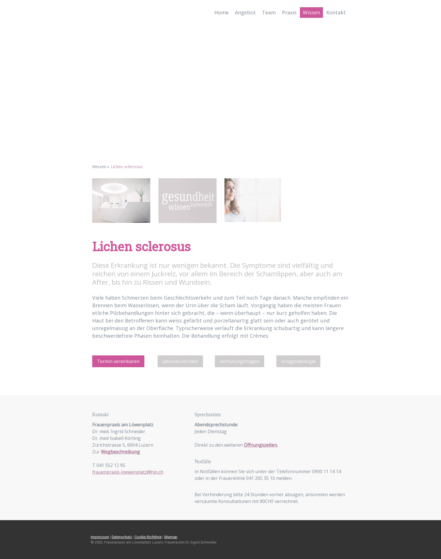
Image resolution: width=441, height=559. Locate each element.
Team (269, 12)
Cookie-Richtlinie (148, 537)
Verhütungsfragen (239, 361)
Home (221, 12)
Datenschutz (122, 537)
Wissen (311, 12)
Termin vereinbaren (118, 361)
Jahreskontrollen (180, 361)
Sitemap (170, 537)
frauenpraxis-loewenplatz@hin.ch (127, 472)
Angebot (245, 12)
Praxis (289, 12)
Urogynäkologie (298, 361)
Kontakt (336, 12)
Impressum (100, 537)
